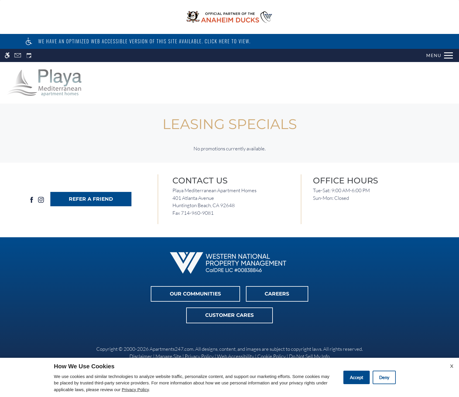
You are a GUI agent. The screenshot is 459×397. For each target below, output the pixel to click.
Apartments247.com (171, 349)
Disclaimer (140, 356)
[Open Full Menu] (439, 55)
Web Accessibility (235, 356)
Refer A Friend (91, 199)
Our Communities (195, 294)
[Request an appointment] (29, 55)
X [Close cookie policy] (451, 366)
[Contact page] (17, 55)
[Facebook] (32, 199)
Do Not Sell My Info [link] (309, 356)
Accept (356, 377)
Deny (384, 377)
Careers (277, 294)
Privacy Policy (199, 356)
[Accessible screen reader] (7, 55)
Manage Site (168, 356)
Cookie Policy (271, 356)
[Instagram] (41, 199)
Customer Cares (229, 315)
